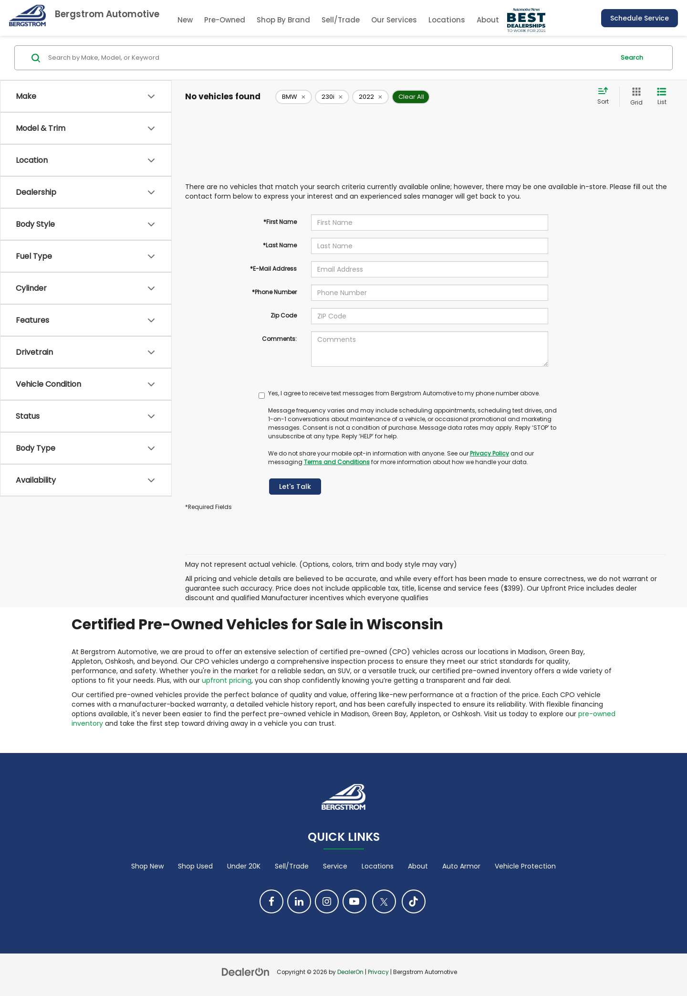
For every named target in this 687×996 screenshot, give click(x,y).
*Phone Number (274, 292)
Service (335, 866)
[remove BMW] (293, 97)
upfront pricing (226, 680)
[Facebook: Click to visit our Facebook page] (271, 901)
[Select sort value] (606, 96)
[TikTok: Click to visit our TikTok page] (413, 901)
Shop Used (195, 866)
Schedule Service (639, 18)
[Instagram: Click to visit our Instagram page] (327, 901)
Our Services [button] (394, 20)
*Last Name (280, 245)
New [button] (185, 20)
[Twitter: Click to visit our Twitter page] (384, 901)
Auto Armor (461, 866)
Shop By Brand (283, 20)
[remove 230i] (332, 97)
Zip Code (284, 315)
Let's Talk (295, 486)
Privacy (378, 972)
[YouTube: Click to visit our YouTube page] (354, 901)
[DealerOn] (245, 971)
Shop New (147, 866)
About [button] (488, 20)
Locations (446, 20)
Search (632, 57)
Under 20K (243, 866)
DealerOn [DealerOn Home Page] (350, 972)
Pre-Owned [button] (224, 20)
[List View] (662, 96)
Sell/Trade (341, 20)
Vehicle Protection (525, 866)
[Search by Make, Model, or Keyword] (330, 57)
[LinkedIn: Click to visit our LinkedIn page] (299, 901)
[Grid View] (634, 96)
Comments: (279, 339)
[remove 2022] (370, 97)
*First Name (280, 222)
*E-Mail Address (273, 269)
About (418, 866)
